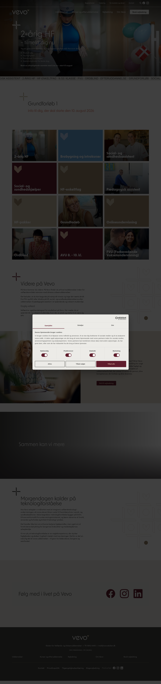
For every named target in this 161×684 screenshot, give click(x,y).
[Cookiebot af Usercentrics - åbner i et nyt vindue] (116, 318)
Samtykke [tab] (48, 325)
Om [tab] (112, 325)
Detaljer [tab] (81, 325)
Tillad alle (111, 364)
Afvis (50, 364)
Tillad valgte (80, 364)
